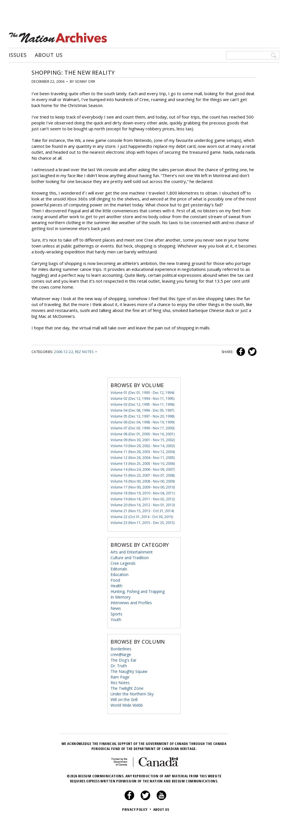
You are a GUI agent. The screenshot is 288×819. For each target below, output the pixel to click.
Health (116, 585)
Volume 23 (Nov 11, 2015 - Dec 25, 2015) (142, 522)
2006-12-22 (63, 351)
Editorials (119, 568)
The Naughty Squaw (129, 671)
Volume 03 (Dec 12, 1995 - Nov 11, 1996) (142, 404)
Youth (116, 619)
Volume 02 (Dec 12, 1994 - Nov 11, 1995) (142, 398)
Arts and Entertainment (132, 551)
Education (120, 574)
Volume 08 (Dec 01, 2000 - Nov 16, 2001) (142, 433)
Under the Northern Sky (132, 693)
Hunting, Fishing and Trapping (138, 591)
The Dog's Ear (123, 659)
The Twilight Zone (127, 688)
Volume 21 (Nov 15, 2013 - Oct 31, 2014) (142, 510)
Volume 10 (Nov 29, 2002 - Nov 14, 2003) (143, 445)
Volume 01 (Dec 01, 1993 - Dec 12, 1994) (142, 392)
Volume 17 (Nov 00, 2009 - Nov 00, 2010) (143, 487)
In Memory (120, 596)
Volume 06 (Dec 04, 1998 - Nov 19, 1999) (142, 421)
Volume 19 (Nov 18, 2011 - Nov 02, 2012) (143, 498)
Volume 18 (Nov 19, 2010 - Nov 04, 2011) (143, 492)
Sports (116, 613)
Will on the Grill (124, 699)
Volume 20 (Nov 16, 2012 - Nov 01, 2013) (143, 504)
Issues (18, 55)
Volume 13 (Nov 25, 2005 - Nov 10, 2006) (143, 463)
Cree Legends (123, 563)
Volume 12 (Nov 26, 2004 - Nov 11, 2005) (143, 457)
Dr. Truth (119, 665)
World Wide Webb (127, 705)
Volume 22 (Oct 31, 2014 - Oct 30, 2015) (142, 516)
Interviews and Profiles (131, 602)
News (116, 608)
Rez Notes (84, 351)
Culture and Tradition (130, 557)
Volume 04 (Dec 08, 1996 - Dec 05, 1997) (142, 410)
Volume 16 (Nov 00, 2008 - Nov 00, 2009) (143, 481)
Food (115, 580)
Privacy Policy (137, 809)
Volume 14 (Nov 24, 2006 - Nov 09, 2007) (143, 469)
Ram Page (120, 676)
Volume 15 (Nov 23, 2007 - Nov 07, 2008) (143, 475)
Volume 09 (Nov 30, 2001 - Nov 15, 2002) (143, 439)
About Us (49, 55)
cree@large (121, 654)
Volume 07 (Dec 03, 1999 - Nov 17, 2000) (142, 427)
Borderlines (121, 648)
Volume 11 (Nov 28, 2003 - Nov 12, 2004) (143, 451)
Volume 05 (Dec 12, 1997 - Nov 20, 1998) (142, 416)
